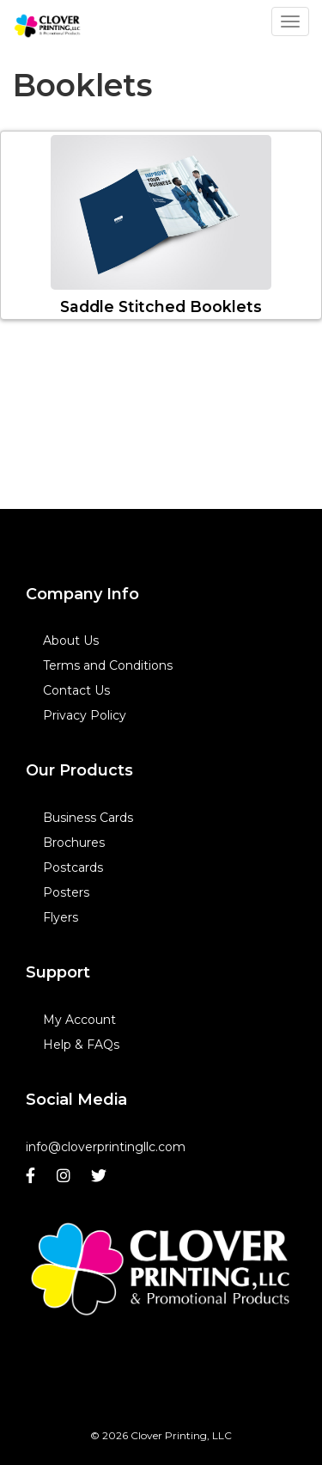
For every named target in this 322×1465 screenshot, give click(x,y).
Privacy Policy (84, 715)
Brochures (74, 842)
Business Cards (88, 817)
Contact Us (76, 690)
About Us (71, 640)
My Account (79, 1019)
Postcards (73, 867)
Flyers (60, 917)
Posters (66, 892)
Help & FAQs (81, 1044)
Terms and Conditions (108, 665)
